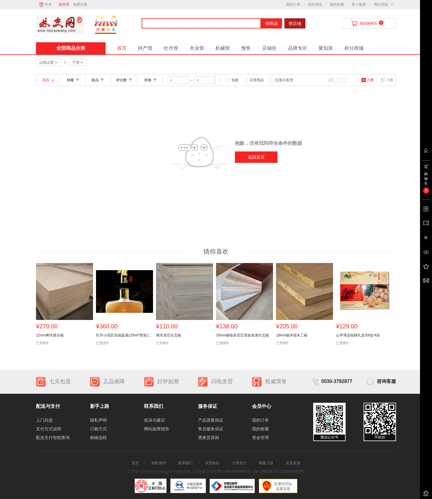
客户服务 (359, 4)
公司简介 (239, 463)
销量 (73, 80)
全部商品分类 (70, 48)
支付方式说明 (48, 428)
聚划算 (326, 48)
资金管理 (260, 437)
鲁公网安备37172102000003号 (279, 471)
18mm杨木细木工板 (292, 335)
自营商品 (257, 80)
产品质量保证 (210, 420)
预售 (246, 48)
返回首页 (256, 157)
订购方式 (98, 428)
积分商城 (354, 48)
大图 (367, 80)
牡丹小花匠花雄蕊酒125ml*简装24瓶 (124, 335)
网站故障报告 (156, 428)
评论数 (124, 80)
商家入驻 (266, 463)
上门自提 (44, 420)
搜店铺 (295, 23)
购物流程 (98, 437)
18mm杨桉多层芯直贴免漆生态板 (242, 335)
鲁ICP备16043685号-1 (236, 471)
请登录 (63, 4)
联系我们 (185, 463)
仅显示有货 (284, 80)
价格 (150, 80)
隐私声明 (98, 420)
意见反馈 (293, 463)
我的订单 (293, 4)
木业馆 (197, 48)
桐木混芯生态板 (168, 335)
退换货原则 (208, 437)
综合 (48, 80)
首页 (122, 48)
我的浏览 (315, 4)
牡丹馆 (171, 48)
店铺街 (269, 48)
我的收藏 (337, 4)
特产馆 (145, 48)
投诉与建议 (154, 420)
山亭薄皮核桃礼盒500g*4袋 (358, 335)
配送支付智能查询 (53, 437)
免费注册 (80, 4)
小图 (387, 80)
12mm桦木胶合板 (50, 335)
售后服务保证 (210, 428)
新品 (98, 80)
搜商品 (271, 23)
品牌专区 (297, 48)
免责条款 (212, 463)
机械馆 (222, 48)
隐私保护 (159, 463)
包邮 (234, 80)
